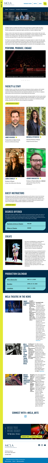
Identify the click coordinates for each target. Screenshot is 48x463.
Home (7, 9)
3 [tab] (25, 80)
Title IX (13, 461)
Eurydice (9, 284)
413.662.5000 (8, 454)
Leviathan (10, 288)
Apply (35, 3)
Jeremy (32, 178)
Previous (7, 66)
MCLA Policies (8, 461)
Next (44, 66)
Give (40, 3)
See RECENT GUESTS (10, 204)
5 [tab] (29, 80)
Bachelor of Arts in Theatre (15, 224)
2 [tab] (23, 80)
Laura (10, 179)
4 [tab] (27, 80)
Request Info (28, 3)
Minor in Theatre (12, 228)
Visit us (33, 436)
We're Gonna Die (12, 279)
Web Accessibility (20, 461)
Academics (12, 9)
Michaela (33, 137)
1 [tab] (22, 80)
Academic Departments (22, 9)
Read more (38, 340)
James (10, 137)
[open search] (45, 3)
